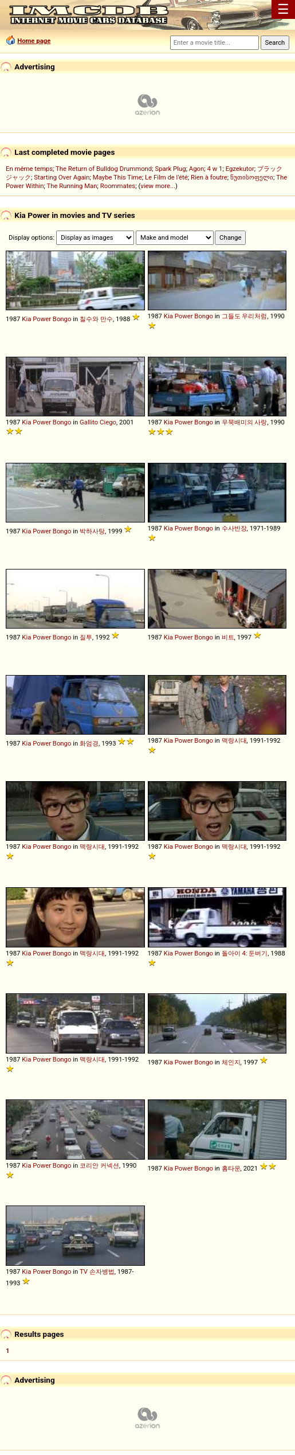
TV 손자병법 (97, 1271)
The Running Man (71, 186)
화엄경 (89, 743)
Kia (26, 319)
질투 (86, 637)
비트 (228, 637)
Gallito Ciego (98, 422)
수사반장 (234, 528)
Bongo (62, 319)
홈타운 (231, 1168)
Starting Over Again (61, 177)
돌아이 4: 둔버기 (245, 953)
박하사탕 (92, 531)
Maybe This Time (117, 177)
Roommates (118, 186)
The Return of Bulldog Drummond (104, 169)
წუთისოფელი (251, 177)
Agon (196, 169)
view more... (157, 186)
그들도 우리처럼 (245, 316)
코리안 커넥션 (99, 1165)
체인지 (231, 1062)
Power (42, 319)
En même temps (29, 169)
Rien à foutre (209, 177)
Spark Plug (170, 169)
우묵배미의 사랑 (245, 422)
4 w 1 (215, 169)
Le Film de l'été (166, 177)
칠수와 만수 (96, 319)
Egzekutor (240, 169)
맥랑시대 (234, 740)
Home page (33, 41)
